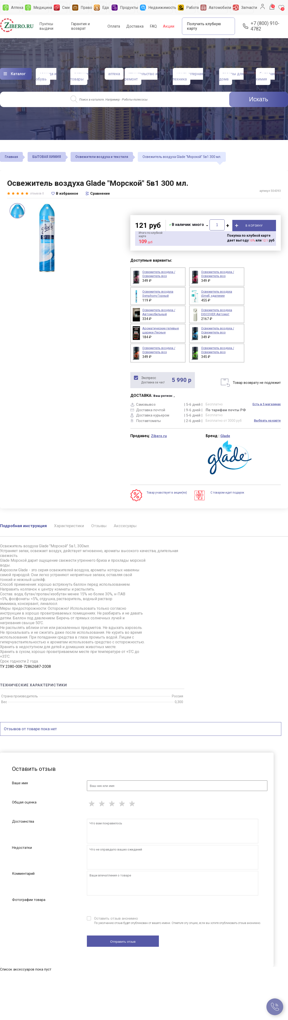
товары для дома (231, 77)
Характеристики (69, 525)
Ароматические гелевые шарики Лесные (160, 330)
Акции (168, 26)
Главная (11, 157)
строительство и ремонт (141, 77)
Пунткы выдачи (46, 26)
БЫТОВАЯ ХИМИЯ (46, 157)
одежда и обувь (46, 77)
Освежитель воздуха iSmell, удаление (216, 293)
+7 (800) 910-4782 (265, 26)
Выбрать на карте (267, 420)
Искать (258, 99)
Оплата (114, 26)
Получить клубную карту (204, 26)
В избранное (67, 193)
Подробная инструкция (23, 525)
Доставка (135, 26)
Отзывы (99, 525)
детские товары (79, 77)
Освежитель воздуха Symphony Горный (157, 293)
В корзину (254, 225)
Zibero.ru (159, 436)
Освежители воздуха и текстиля (101, 157)
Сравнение (100, 193)
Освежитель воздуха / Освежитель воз (217, 330)
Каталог (18, 74)
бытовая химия (265, 77)
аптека (114, 74)
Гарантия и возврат (80, 26)
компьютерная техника (188, 77)
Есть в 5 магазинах (266, 404)
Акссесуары (125, 525)
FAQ (153, 26)
